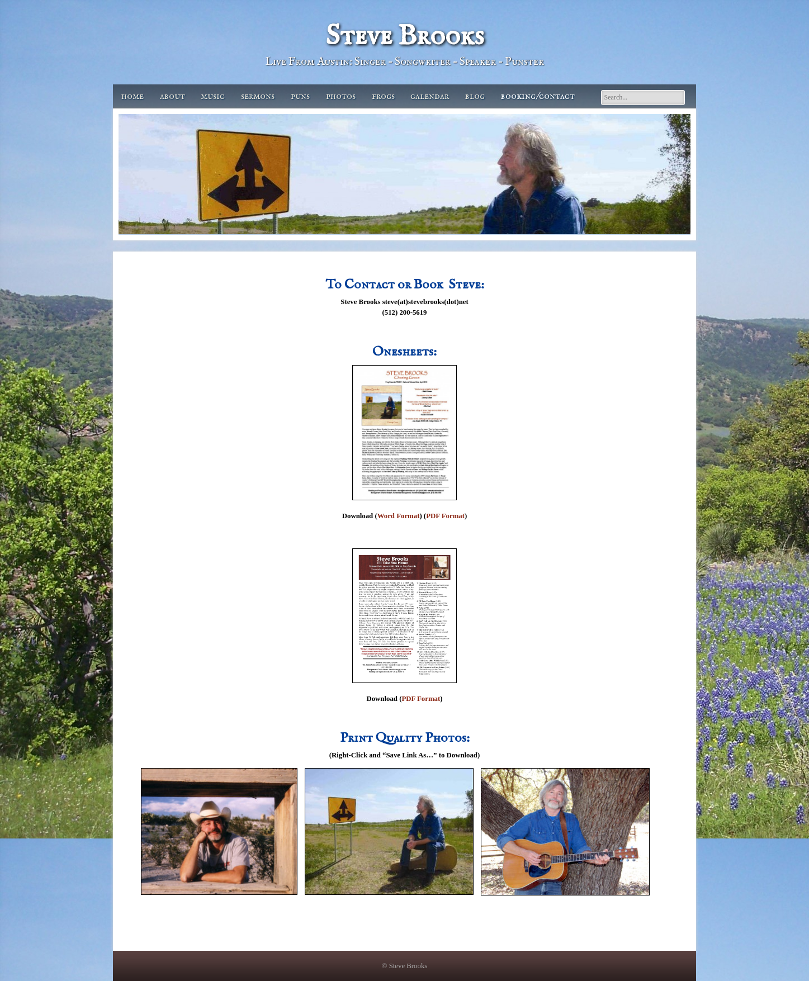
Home (132, 96)
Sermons (258, 96)
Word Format (398, 516)
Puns (300, 96)
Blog (475, 96)
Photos (341, 96)
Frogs (383, 96)
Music (213, 96)
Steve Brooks (404, 36)
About (172, 96)
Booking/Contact (538, 96)
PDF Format (445, 516)
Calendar (429, 96)
